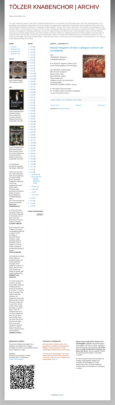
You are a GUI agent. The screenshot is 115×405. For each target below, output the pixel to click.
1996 (31, 116)
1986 (31, 143)
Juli (33, 192)
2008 (31, 84)
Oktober (34, 186)
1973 (31, 198)
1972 (31, 200)
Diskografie (69, 100)
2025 (31, 47)
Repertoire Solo (15, 51)
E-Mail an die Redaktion (16, 359)
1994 (31, 121)
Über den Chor (15, 54)
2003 (31, 97)
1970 (31, 206)
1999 (31, 108)
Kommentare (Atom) (64, 108)
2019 (31, 60)
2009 (31, 81)
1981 (31, 156)
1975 (31, 169)
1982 (31, 153)
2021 (31, 55)
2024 (31, 49)
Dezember (35, 174)
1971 (31, 203)
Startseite (78, 105)
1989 (31, 135)
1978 (31, 164)
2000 (31, 105)
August (34, 189)
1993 (31, 124)
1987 (31, 140)
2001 (31, 103)
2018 (31, 63)
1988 (31, 137)
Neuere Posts (55, 105)
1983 (31, 151)
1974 (31, 172)
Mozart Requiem (77, 100)
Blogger (61, 395)
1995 (31, 119)
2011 (31, 76)
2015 (31, 71)
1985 (31, 145)
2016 (31, 68)
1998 (31, 111)
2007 (31, 87)
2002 (31, 100)
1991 (31, 129)
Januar (34, 194)
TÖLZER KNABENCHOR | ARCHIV (54, 7)
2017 (31, 65)
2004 (31, 95)
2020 (31, 57)
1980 (31, 159)
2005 (31, 92)
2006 (31, 89)
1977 (31, 167)
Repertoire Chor (15, 49)
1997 (31, 113)
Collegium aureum (60, 100)
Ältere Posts (101, 105)
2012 (31, 73)
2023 (31, 52)
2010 (31, 79)
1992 (31, 127)
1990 (31, 132)
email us (54, 359)
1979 (31, 161)
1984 (31, 148)
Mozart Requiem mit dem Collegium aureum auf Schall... (36, 180)
